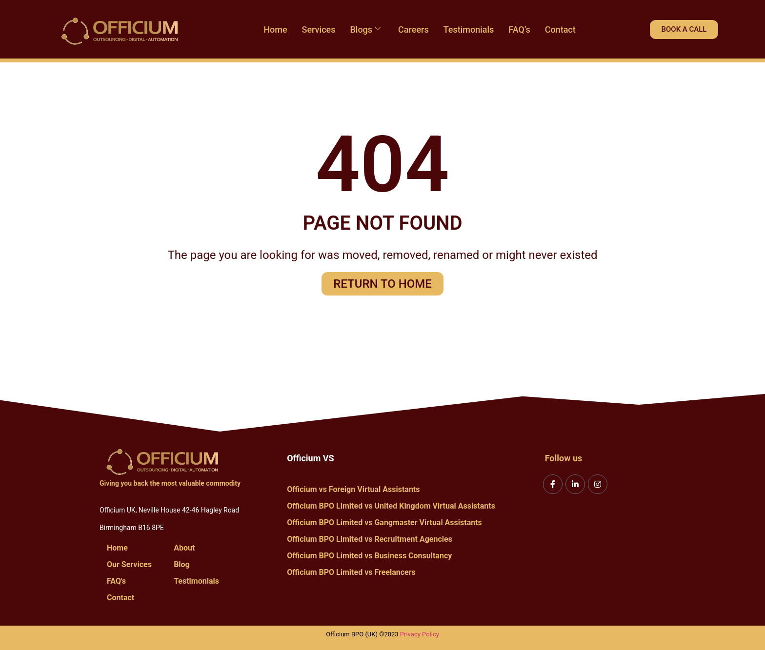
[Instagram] (597, 484)
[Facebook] (553, 484)
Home (275, 29)
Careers (413, 29)
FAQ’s (519, 29)
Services (319, 29)
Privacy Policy (419, 634)
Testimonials (468, 29)
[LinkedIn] (575, 484)
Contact (560, 29)
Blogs (365, 29)
